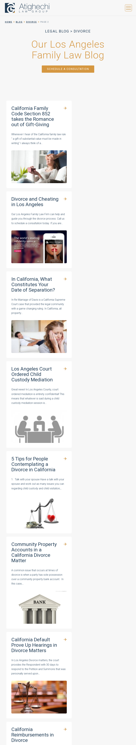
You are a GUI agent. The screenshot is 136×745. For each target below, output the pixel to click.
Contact (87, 671)
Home (8, 22)
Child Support (60, 671)
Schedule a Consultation (68, 69)
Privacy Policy (59, 707)
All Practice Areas (62, 681)
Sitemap (76, 707)
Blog (19, 22)
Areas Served (90, 665)
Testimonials (90, 655)
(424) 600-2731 (108, 616)
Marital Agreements (64, 660)
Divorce (31, 22)
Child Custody (60, 655)
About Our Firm (91, 649)
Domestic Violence (63, 676)
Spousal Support (62, 665)
